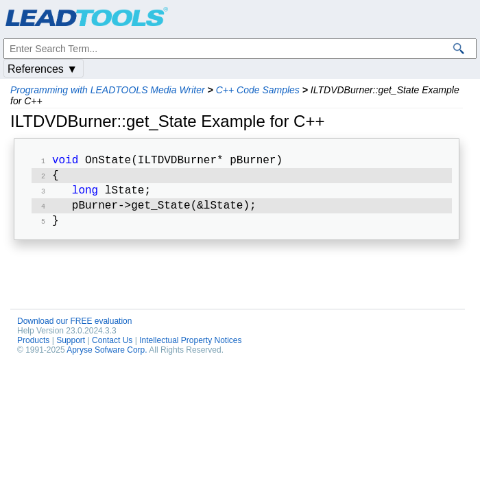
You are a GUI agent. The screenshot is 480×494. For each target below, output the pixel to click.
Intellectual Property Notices (190, 347)
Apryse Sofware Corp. (107, 357)
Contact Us (112, 347)
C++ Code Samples (258, 89)
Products (33, 347)
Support (70, 347)
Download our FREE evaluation (74, 328)
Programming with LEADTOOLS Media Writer (107, 89)
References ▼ (42, 69)
